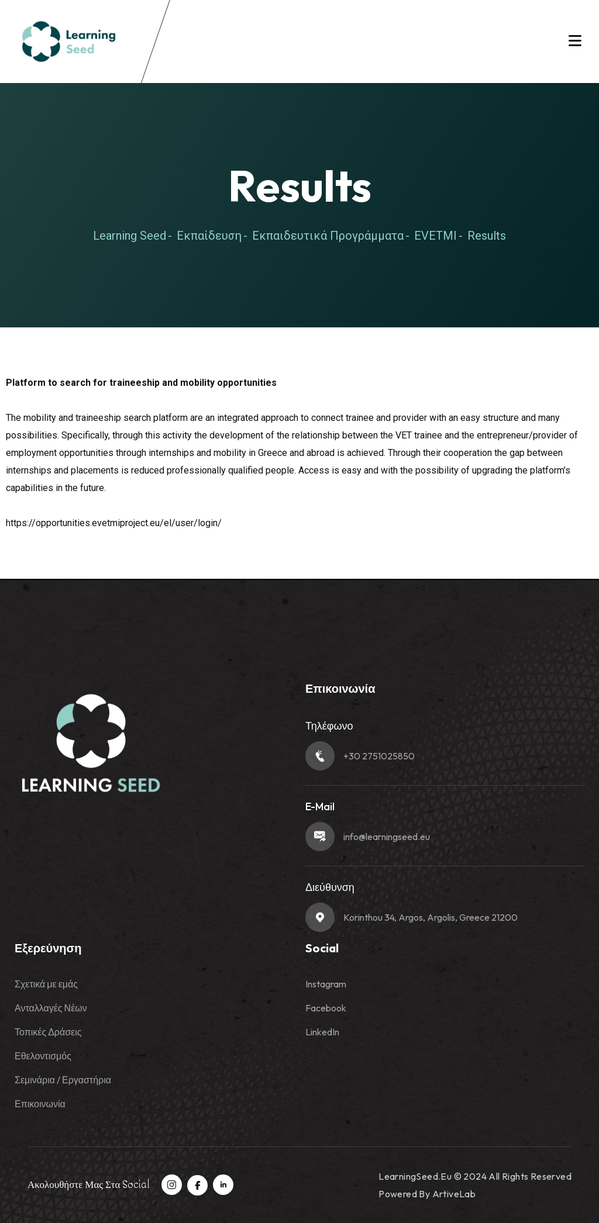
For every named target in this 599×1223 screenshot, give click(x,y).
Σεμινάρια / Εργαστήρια (63, 1080)
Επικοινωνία (40, 1104)
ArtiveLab (454, 1194)
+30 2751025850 (379, 756)
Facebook (325, 1008)
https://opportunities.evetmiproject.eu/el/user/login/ (114, 522)
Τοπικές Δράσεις (48, 1032)
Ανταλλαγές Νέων (51, 1008)
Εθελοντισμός (43, 1056)
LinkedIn (322, 1032)
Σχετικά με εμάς (46, 984)
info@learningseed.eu (386, 836)
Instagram (325, 984)
